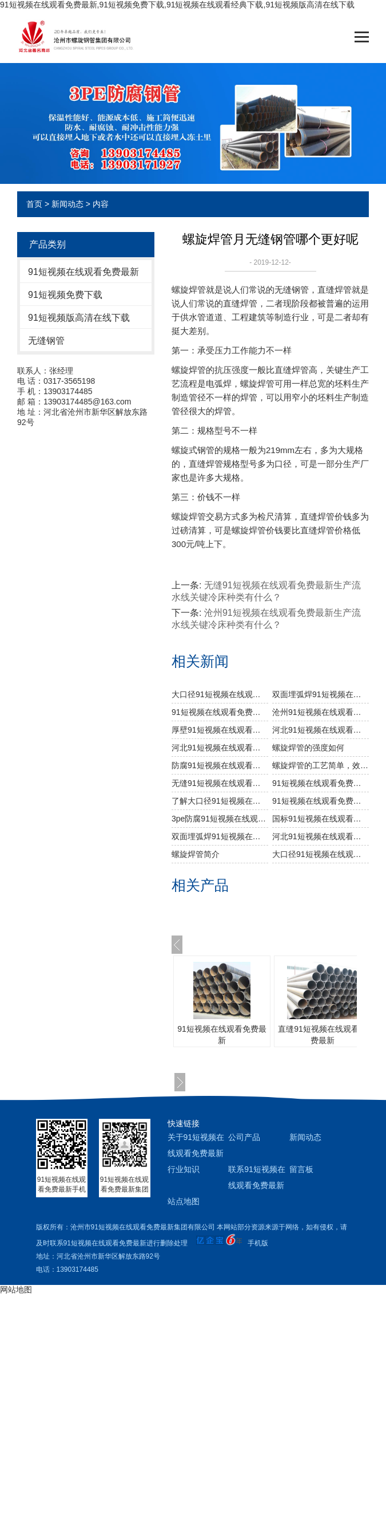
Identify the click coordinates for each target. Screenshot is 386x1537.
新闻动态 (67, 204)
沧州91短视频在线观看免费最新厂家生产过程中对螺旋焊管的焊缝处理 (320, 712)
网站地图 (16, 1289)
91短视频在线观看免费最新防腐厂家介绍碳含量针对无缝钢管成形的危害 (320, 783)
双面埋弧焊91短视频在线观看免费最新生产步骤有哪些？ (320, 694)
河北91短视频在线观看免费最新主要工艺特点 (320, 836)
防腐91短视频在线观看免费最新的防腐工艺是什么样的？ (220, 765)
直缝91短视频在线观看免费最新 (322, 1034)
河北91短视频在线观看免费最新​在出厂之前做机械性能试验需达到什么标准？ (220, 747)
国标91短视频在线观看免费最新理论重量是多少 (320, 818)
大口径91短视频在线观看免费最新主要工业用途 (220, 694)
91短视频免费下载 (65, 295)
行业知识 (184, 1169)
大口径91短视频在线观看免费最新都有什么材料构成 (320, 854)
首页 (34, 204)
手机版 (258, 1243)
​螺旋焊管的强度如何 (308, 747)
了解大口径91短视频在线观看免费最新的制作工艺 (220, 800)
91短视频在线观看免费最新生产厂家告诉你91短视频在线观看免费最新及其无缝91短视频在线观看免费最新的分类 (220, 712)
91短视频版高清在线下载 (79, 318)
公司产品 (244, 1137)
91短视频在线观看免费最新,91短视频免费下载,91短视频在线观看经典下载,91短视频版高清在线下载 (177, 4)
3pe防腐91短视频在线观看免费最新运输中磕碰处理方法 (220, 818)
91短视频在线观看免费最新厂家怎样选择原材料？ (320, 800)
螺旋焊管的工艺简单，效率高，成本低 (320, 765)
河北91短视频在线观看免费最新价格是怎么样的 (320, 729)
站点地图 (184, 1201)
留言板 (301, 1169)
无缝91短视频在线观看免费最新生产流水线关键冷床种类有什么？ (220, 783)
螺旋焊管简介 (196, 854)
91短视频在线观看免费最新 (83, 272)
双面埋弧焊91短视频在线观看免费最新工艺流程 (220, 836)
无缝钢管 (46, 340)
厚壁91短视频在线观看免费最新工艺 (220, 729)
